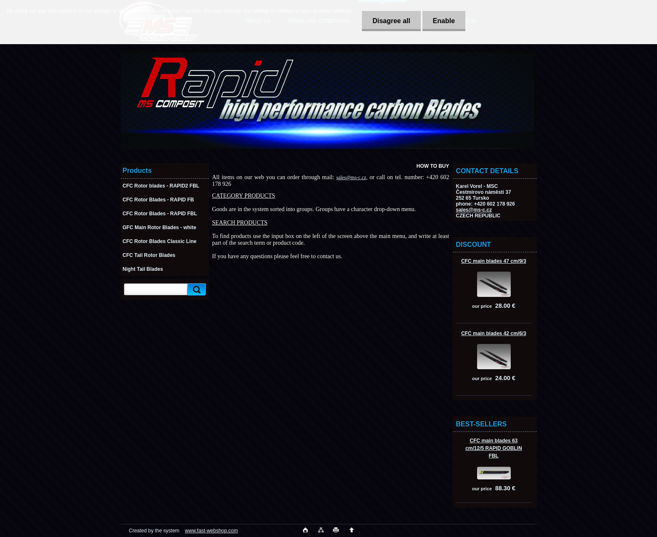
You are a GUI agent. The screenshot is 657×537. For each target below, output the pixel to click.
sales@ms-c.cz (474, 210)
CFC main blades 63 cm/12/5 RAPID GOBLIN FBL (493, 448)
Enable (444, 20)
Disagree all (391, 20)
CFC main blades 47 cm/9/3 (493, 261)
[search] (195, 289)
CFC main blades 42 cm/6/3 (493, 333)
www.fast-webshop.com (211, 531)
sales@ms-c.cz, (351, 177)
